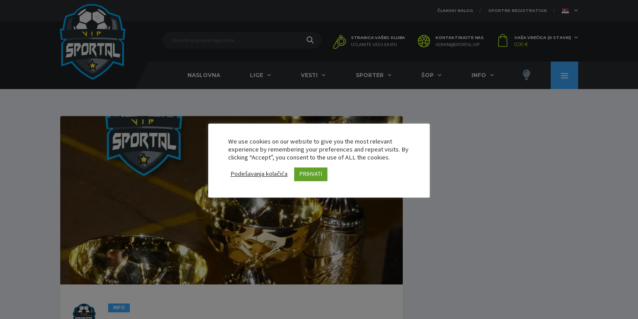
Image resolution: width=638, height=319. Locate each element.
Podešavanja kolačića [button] (259, 174)
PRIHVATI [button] (311, 174)
